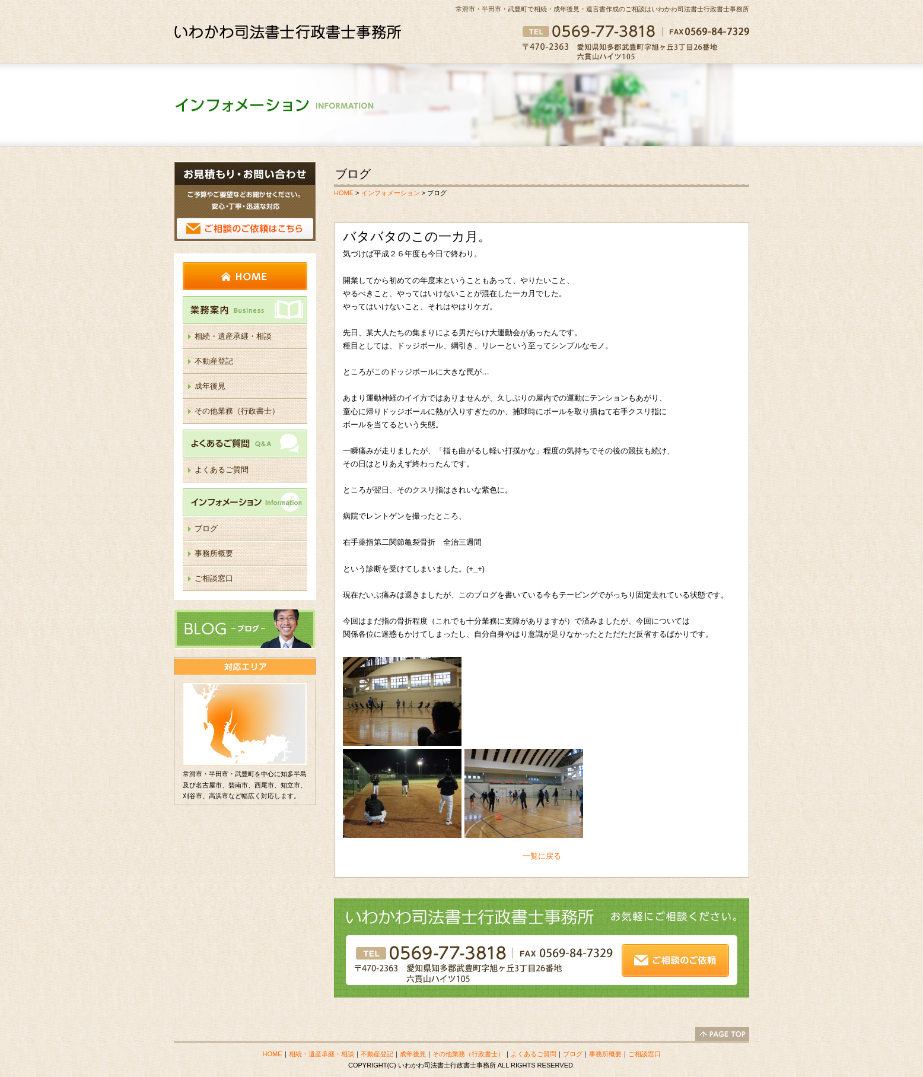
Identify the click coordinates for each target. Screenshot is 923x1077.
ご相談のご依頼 (245, 201)
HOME (245, 276)
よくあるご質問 (245, 444)
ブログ (206, 528)
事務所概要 (214, 553)
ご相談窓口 (214, 578)
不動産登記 (214, 361)
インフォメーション (245, 502)
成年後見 (210, 386)
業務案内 (245, 310)
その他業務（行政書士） (237, 410)
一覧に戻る (542, 856)
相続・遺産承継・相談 (233, 336)
